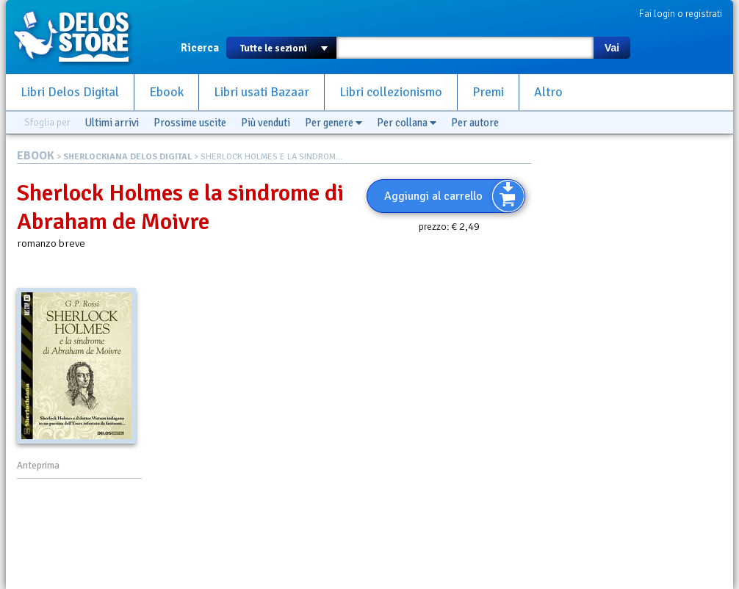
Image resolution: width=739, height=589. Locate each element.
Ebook (166, 92)
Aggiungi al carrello (433, 196)
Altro (548, 92)
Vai (612, 48)
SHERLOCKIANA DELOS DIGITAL (127, 156)
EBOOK (35, 155)
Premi (488, 92)
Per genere (333, 122)
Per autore (475, 122)
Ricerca (200, 47)
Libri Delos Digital (70, 92)
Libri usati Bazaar (261, 92)
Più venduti (265, 122)
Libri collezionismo (390, 92)
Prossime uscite (190, 122)
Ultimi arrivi (111, 122)
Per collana (406, 122)
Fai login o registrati (680, 13)
